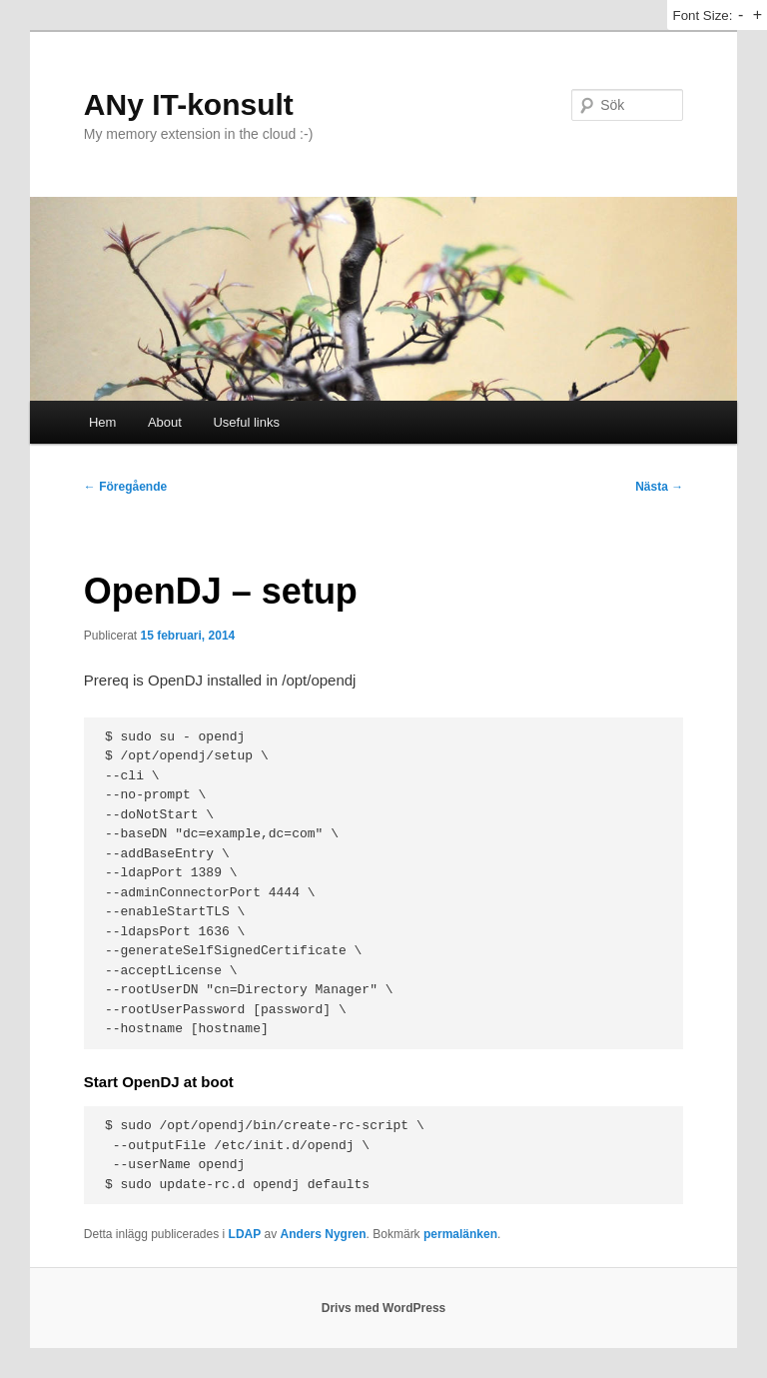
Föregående (125, 487)
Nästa (659, 487)
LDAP (245, 1234)
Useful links (246, 422)
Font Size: (702, 15)
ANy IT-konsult (189, 104)
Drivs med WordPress (384, 1308)
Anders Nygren (324, 1234)
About (165, 422)
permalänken (460, 1234)
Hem (102, 422)
